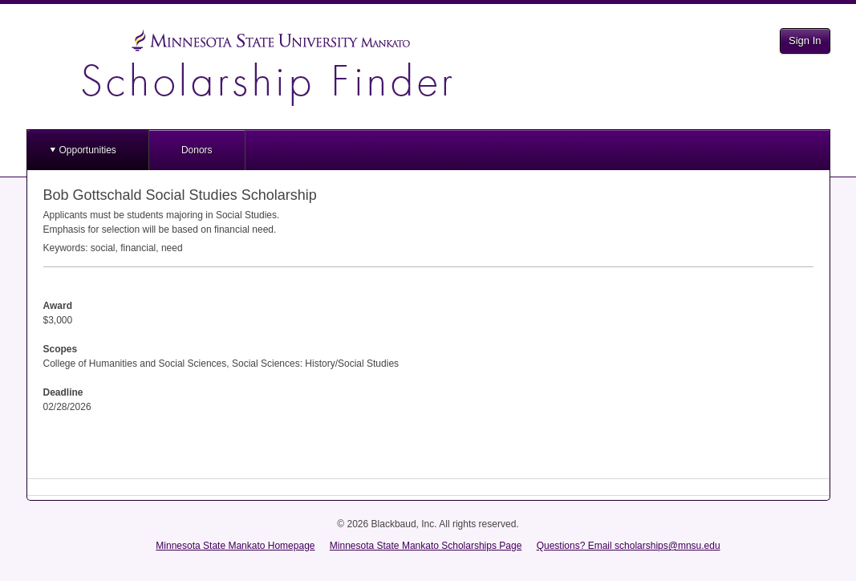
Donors (197, 150)
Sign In (805, 41)
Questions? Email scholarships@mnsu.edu (628, 545)
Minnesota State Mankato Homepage (235, 545)
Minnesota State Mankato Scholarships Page (425, 545)
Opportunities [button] (87, 150)
